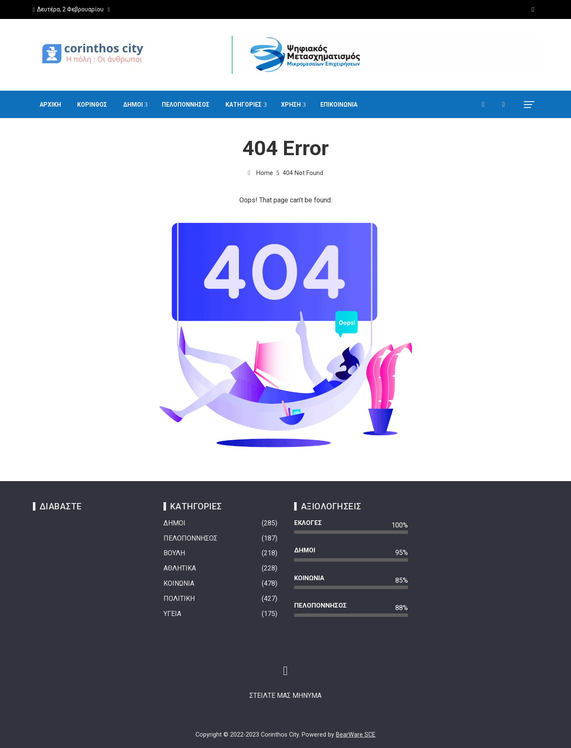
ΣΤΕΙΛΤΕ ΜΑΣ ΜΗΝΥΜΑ (285, 695)
